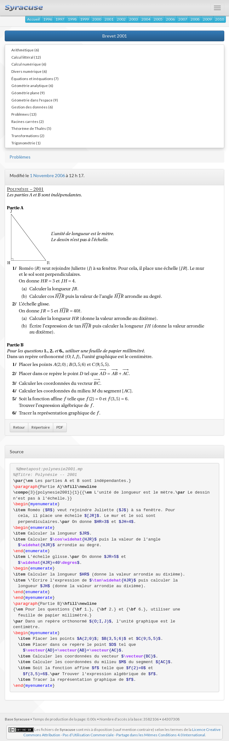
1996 (47, 19)
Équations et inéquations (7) (35, 78)
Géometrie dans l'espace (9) (34, 100)
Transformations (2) (27, 135)
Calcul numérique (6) (28, 64)
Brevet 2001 (114, 35)
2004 (145, 19)
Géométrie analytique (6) (32, 85)
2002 (121, 19)
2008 (195, 19)
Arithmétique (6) (25, 50)
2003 (133, 19)
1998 (72, 19)
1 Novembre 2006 (47, 175)
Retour (19, 427)
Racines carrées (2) (27, 121)
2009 (207, 19)
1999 (84, 19)
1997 (59, 19)
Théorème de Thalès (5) (31, 128)
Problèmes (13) (24, 114)
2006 (170, 19)
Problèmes (20, 156)
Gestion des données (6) (32, 107)
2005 (158, 19)
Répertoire (40, 427)
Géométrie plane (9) (28, 92)
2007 (182, 19)
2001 (109, 19)
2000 (96, 19)
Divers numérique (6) (29, 71)
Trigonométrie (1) (26, 143)
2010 (219, 19)
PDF (59, 427)
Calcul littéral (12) (26, 57)
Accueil (33, 19)
